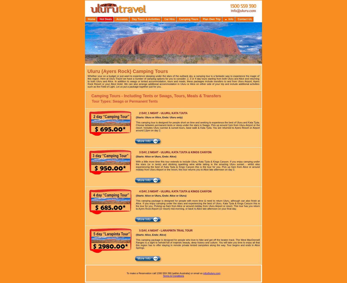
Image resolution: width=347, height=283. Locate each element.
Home (91, 19)
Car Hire (169, 19)
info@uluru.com (211, 273)
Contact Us (245, 19)
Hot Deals (106, 19)
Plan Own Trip (211, 19)
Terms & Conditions (173, 276)
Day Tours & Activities (146, 19)
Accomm (122, 19)
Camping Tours (188, 19)
